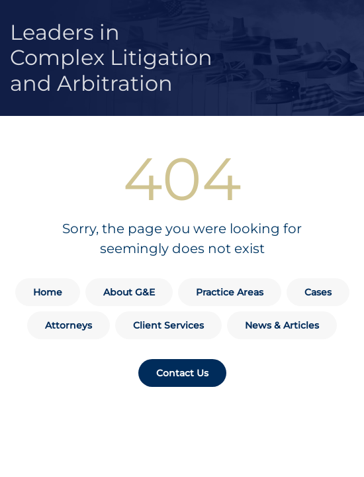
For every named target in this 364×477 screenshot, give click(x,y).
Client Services (168, 325)
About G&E (129, 292)
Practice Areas (229, 292)
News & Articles (282, 325)
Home (47, 292)
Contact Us (182, 373)
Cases (318, 292)
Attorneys (68, 325)
